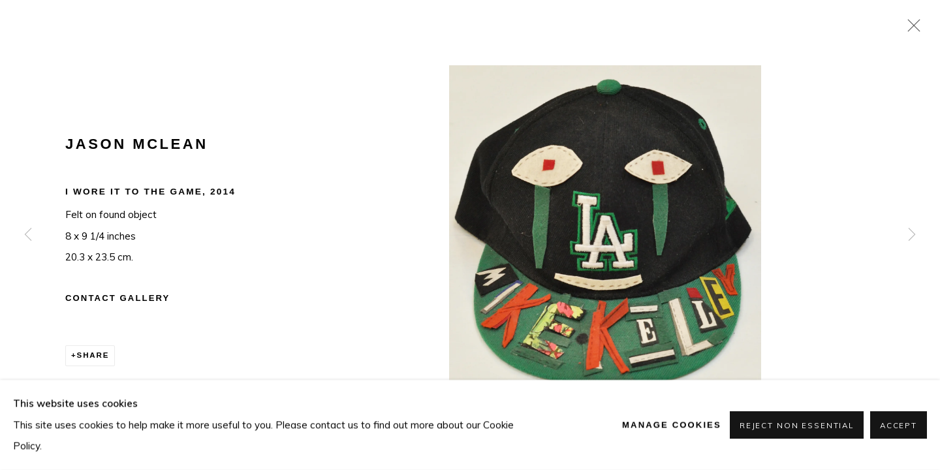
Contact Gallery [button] (117, 298)
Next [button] (912, 235)
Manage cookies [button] (671, 425)
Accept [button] (898, 425)
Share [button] (93, 355)
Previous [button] (28, 235)
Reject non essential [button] (797, 425)
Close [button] (910, 29)
